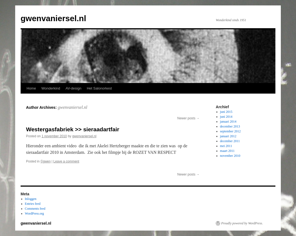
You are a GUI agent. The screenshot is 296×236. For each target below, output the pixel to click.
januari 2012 (228, 136)
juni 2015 (226, 112)
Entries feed (33, 204)
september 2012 (230, 131)
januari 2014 (228, 121)
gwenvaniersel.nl (53, 18)
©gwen (45, 161)
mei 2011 (226, 146)
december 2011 (230, 141)
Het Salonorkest (99, 88)
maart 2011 (227, 151)
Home (31, 88)
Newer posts (188, 118)
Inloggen (31, 199)
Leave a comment (66, 161)
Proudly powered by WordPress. (242, 223)
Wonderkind (50, 88)
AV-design (73, 88)
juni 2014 (226, 117)
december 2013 (230, 126)
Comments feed (35, 209)
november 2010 (230, 156)
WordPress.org (34, 213)
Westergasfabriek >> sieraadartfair (72, 129)
